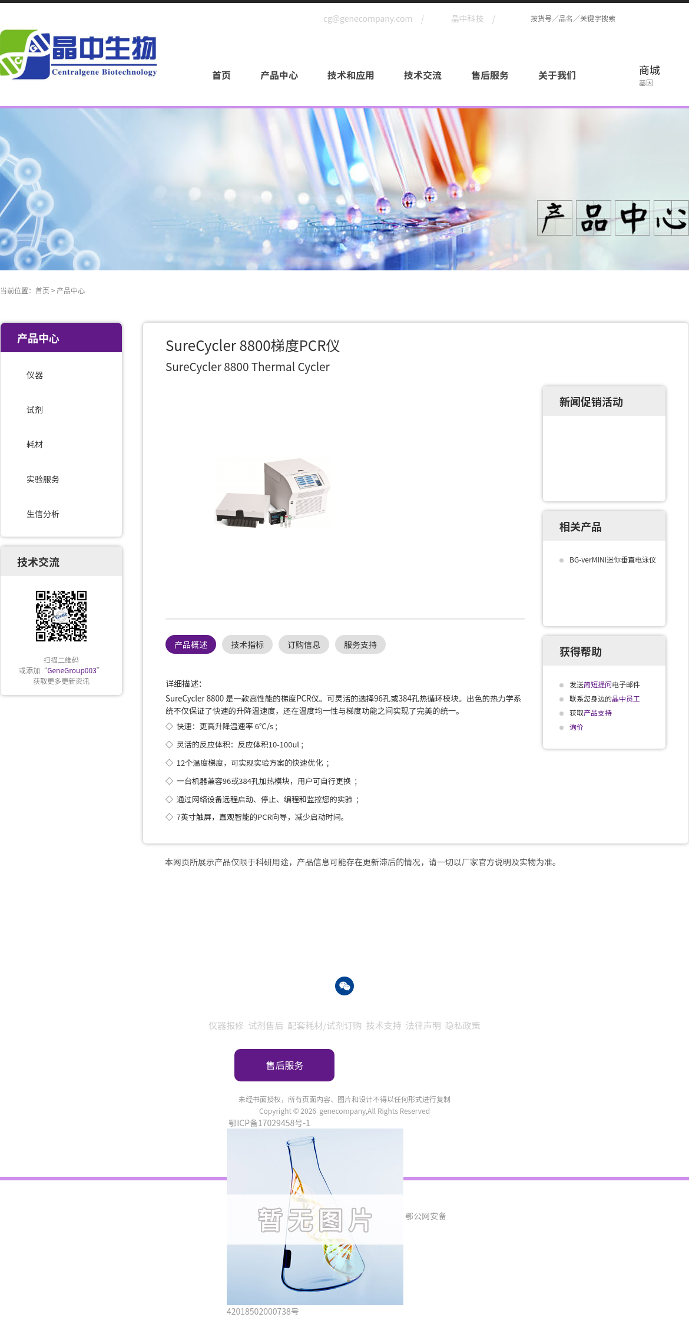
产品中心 (279, 75)
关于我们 (557, 75)
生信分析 (42, 513)
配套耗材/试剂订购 (324, 1025)
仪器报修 (226, 1025)
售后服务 (490, 75)
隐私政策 (463, 1025)
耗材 (34, 444)
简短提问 (598, 684)
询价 (576, 727)
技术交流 (423, 75)
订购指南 (404, 1065)
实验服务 (42, 479)
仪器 (34, 374)
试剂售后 (265, 1025)
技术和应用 (351, 75)
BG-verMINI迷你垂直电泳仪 (612, 559)
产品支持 (598, 712)
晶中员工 (626, 698)
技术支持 (384, 1025)
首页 (221, 75)
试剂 (34, 409)
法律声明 (423, 1025)
